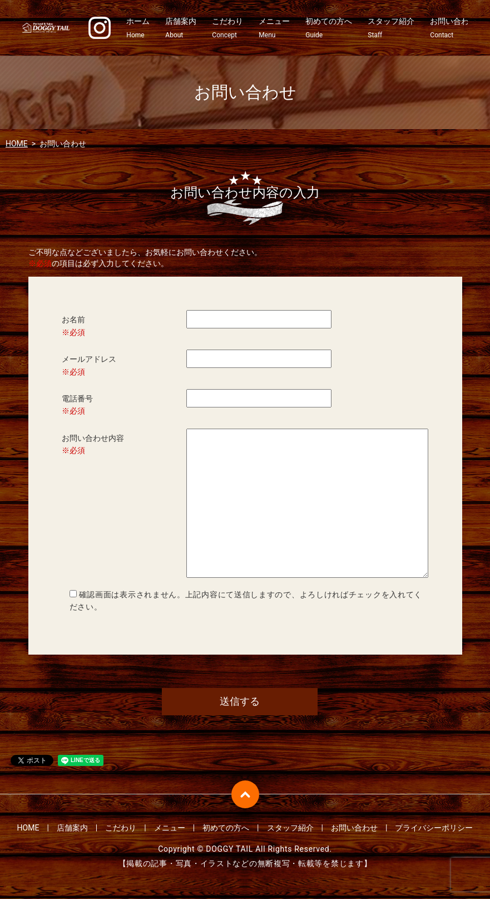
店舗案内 (180, 28)
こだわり (227, 28)
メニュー (274, 28)
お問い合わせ (453, 28)
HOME (17, 143)
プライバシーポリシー (434, 828)
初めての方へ (328, 28)
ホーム (138, 28)
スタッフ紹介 (391, 28)
